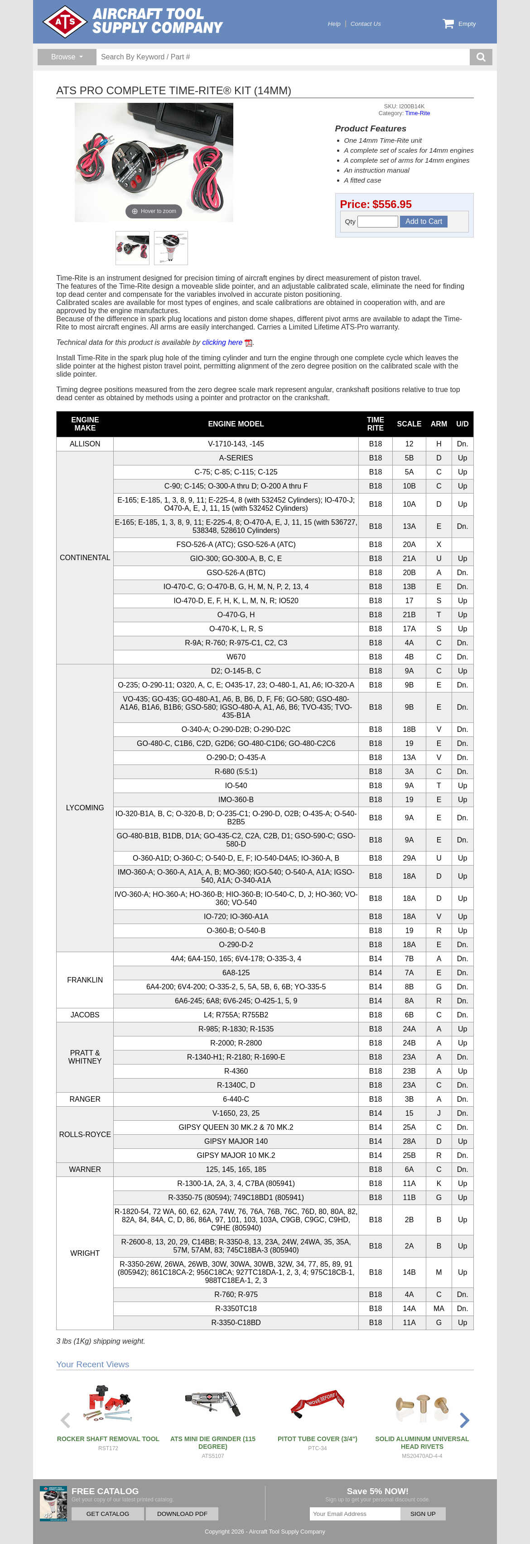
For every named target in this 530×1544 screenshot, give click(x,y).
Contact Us (366, 23)
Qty (372, 221)
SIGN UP (423, 1513)
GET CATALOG (108, 1513)
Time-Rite (417, 113)
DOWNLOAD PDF (182, 1513)
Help (334, 23)
